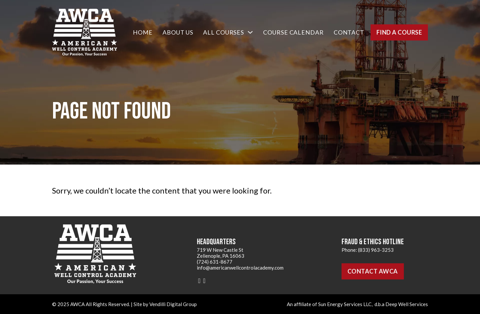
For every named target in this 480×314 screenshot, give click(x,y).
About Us (178, 32)
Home (143, 32)
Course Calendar (293, 32)
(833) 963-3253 (376, 250)
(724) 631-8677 (214, 262)
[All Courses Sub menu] (250, 32)
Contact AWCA (372, 271)
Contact (349, 32)
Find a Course (399, 32)
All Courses (223, 32)
